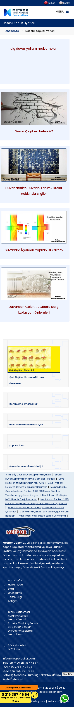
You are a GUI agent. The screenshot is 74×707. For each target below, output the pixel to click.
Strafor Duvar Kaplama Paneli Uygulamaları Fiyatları (33, 476)
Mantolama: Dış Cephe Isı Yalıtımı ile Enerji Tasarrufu (36, 497)
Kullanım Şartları (18, 615)
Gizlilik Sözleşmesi (19, 612)
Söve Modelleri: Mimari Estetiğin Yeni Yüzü (34, 480)
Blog (11, 589)
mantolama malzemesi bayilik (26, 424)
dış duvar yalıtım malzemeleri (33, 48)
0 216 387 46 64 (15, 697)
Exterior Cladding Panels (23, 623)
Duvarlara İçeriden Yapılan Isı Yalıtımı (33, 250)
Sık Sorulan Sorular (19, 627)
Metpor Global (17, 619)
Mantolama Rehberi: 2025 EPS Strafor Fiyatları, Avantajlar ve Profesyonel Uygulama (37, 501)
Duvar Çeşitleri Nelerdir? (34, 131)
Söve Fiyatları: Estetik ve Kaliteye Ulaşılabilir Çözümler (34, 484)
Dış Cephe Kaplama (20, 630)
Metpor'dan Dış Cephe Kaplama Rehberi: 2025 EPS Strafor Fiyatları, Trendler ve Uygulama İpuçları (35, 491)
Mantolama (15, 634)
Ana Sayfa (12, 31)
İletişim (13, 601)
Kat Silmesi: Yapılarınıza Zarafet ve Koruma (42, 515)
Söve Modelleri (17, 645)
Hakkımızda (15, 584)
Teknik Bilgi (15, 597)
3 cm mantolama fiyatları (23, 404)
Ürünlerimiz (15, 593)
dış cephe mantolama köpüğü (26, 466)
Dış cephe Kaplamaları (19, 687)
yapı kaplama (17, 445)
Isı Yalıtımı (14, 649)
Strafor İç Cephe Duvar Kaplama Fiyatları (28, 474)
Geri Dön (68, 674)
